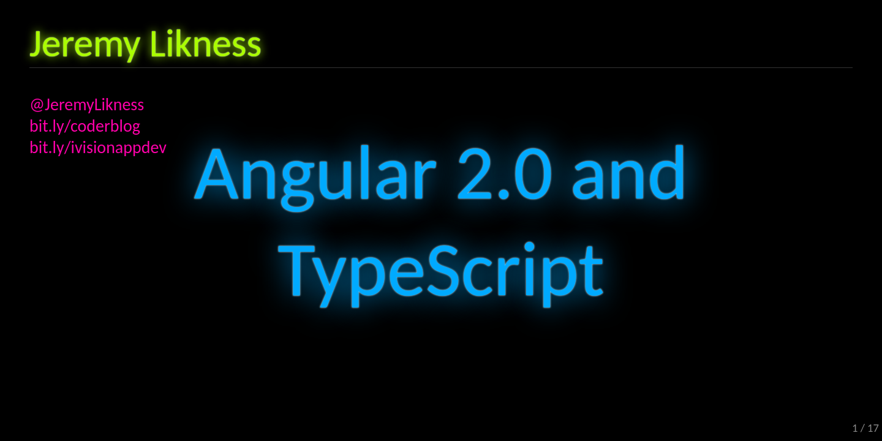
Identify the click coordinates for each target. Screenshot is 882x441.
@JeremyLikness (86, 104)
